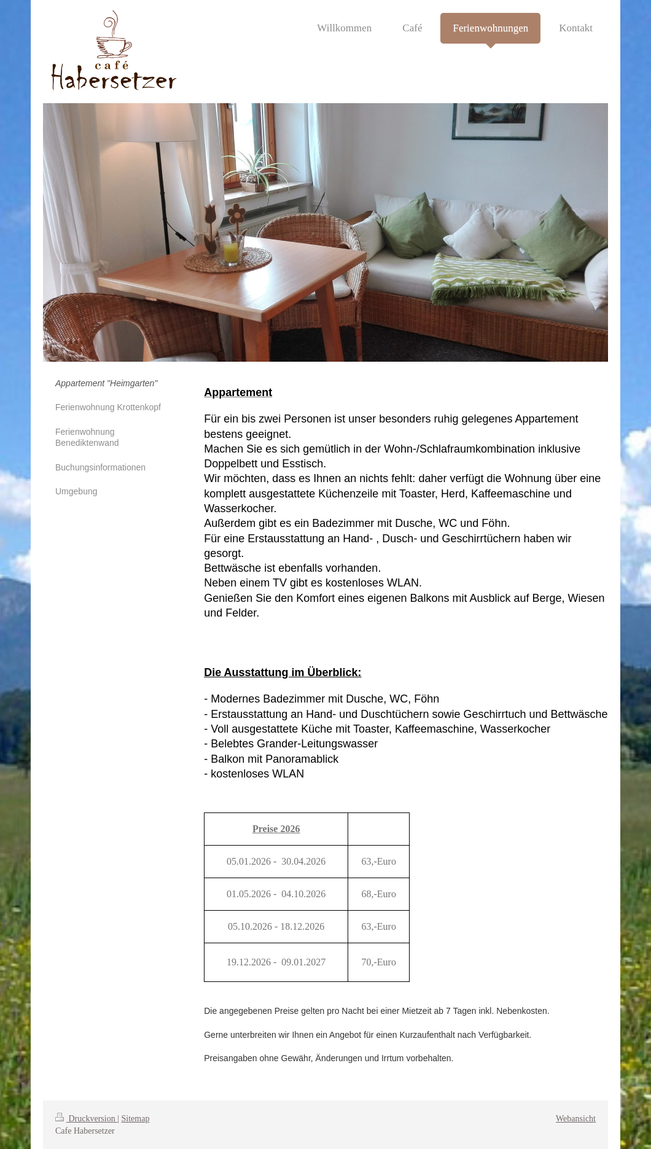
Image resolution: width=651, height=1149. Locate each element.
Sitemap (136, 1118)
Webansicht (576, 1118)
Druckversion (86, 1118)
